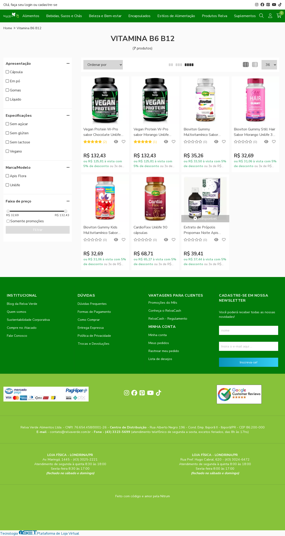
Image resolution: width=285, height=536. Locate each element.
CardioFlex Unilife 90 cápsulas (150, 230)
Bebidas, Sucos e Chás (64, 15)
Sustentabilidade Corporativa (28, 319)
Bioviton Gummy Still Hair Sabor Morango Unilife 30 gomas (254, 132)
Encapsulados (139, 15)
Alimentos (30, 15)
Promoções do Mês (162, 302)
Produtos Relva (214, 15)
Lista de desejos (160, 359)
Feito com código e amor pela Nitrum (142, 496)
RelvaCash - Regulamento (167, 318)
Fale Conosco (17, 335)
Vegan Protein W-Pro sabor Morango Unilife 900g (151, 132)
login (29, 4)
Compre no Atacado (22, 327)
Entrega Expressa (91, 327)
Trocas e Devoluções (93, 343)
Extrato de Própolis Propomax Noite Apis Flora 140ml (201, 230)
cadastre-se (47, 4)
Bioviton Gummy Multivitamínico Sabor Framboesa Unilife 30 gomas (201, 132)
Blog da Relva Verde (22, 303)
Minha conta (157, 335)
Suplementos (245, 15)
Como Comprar (89, 319)
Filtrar (37, 229)
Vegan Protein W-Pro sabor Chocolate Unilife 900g (102, 132)
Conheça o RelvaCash (164, 310)
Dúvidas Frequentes (92, 303)
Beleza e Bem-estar (105, 15)
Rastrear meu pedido (163, 351)
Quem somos (16, 311)
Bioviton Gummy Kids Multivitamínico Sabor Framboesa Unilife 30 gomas (100, 230)
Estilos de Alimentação (176, 15)
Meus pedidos (158, 343)
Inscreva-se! (248, 362)
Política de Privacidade (94, 335)
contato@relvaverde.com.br (71, 432)
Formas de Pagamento (94, 311)
